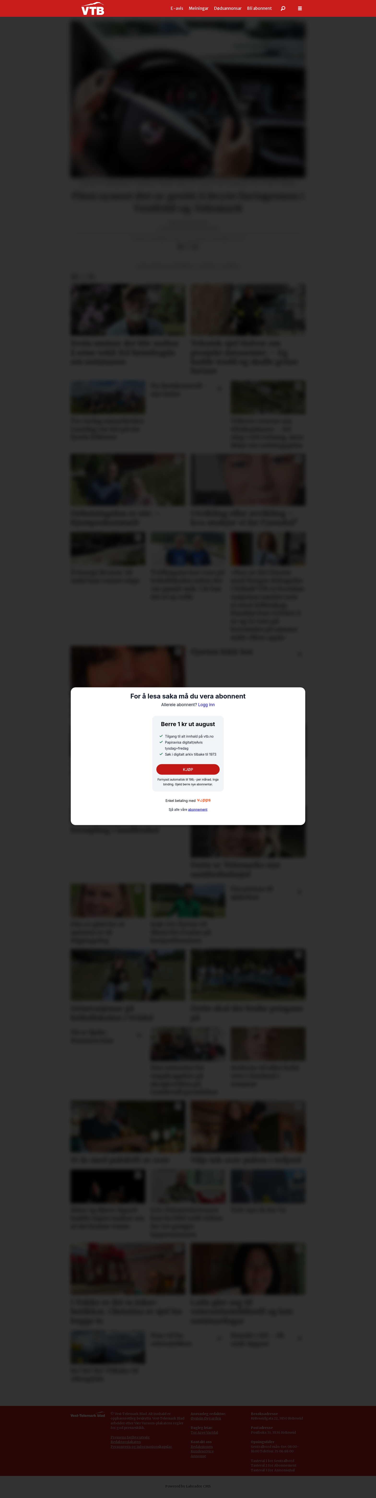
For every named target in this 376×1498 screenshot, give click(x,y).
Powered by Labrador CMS (188, 1491)
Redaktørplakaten (126, 1446)
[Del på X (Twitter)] (187, 251)
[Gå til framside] (93, 8)
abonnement (197, 809)
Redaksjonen (202, 1451)
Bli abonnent (259, 8)
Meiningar (199, 8)
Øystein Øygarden (206, 1423)
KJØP (188, 769)
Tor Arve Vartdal (204, 1437)
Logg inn (188, 704)
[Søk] (283, 8)
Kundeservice (202, 1456)
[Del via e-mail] (195, 251)
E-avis (177, 8)
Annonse (198, 1461)
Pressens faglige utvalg (130, 1442)
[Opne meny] (300, 8)
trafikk (207, 271)
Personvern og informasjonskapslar (141, 1451)
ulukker (230, 271)
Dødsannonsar (228, 8)
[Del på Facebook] (180, 251)
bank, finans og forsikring (165, 271)
